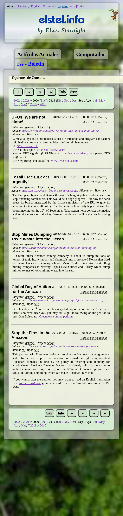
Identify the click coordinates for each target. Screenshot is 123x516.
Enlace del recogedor (93, 122)
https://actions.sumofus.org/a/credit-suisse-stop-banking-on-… (60, 248)
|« (18, 92)
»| (51, 92)
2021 (26, 100)
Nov (66, 100)
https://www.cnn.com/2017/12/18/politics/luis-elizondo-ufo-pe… (61, 130)
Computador (90, 54)
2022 (17, 100)
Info (62, 92)
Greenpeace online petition (56, 316)
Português (49, 6)
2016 (43, 104)
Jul (95, 100)
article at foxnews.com (51, 149)
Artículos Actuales (37, 54)
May (102, 100)
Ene (43, 100)
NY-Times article (27, 146)
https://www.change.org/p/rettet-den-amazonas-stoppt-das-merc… (62, 346)
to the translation (30, 383)
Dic (59, 100)
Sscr (73, 92)
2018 (33, 104)
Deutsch (23, 6)
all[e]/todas (77, 6)
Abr (16, 104)
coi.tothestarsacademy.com (77, 153)
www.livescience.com (65, 160)
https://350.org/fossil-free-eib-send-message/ (49, 190)
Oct (73, 100)
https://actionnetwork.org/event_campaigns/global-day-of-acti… (61, 300)
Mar (23, 104)
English (35, 6)
